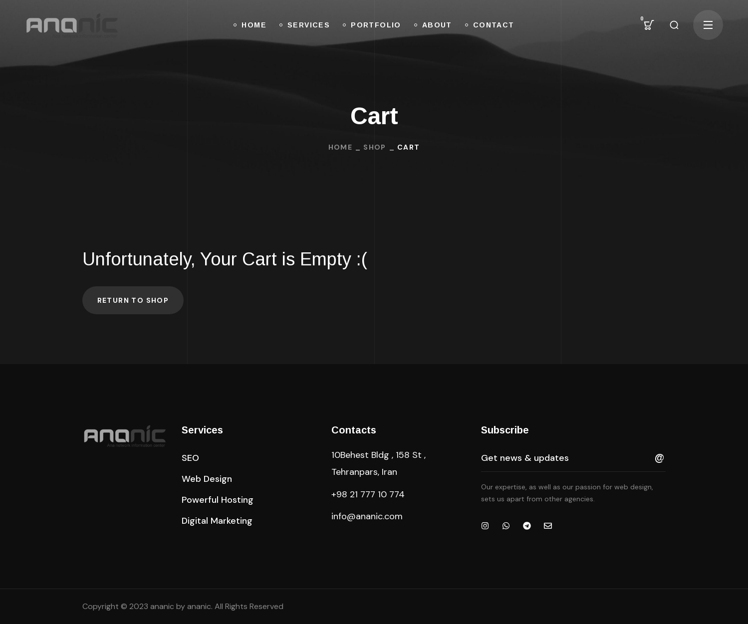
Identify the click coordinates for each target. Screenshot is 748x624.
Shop (374, 147)
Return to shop (133, 300)
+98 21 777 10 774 (368, 494)
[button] (649, 25)
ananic (199, 606)
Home (340, 147)
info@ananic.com (367, 516)
